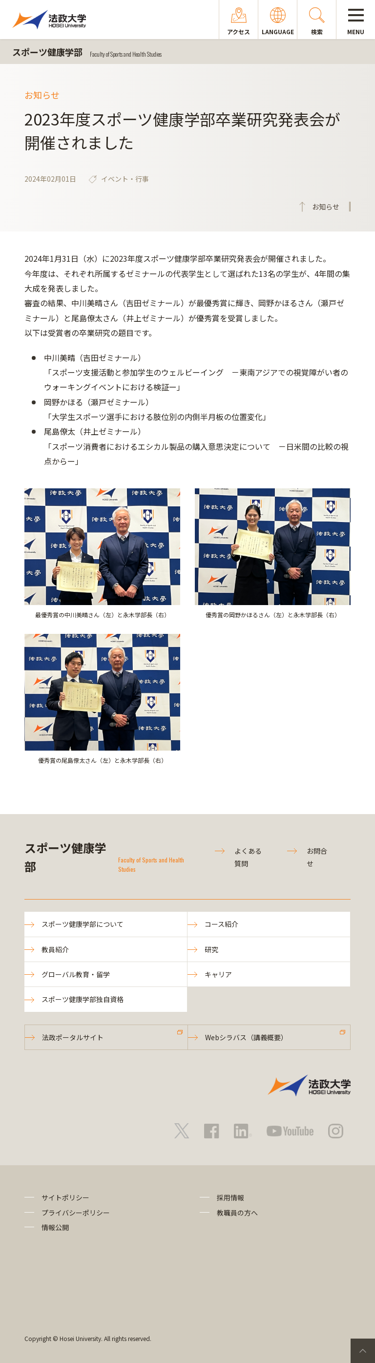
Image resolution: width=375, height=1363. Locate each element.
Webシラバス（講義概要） (246, 1037)
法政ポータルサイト (73, 1037)
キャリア (218, 974)
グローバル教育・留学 (76, 974)
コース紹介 (221, 924)
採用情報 (230, 1197)
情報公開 (55, 1227)
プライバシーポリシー (76, 1212)
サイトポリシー (65, 1197)
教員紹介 (55, 949)
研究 (211, 949)
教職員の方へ (237, 1212)
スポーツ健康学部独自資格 (83, 999)
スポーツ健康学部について (83, 924)
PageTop (363, 1351)
